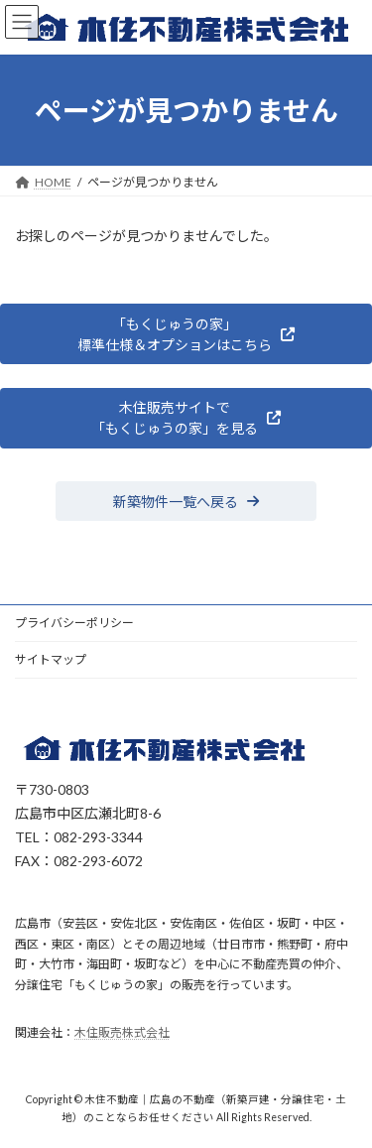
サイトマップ (50, 659)
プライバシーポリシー (74, 622)
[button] (186, 334)
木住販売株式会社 (122, 1032)
